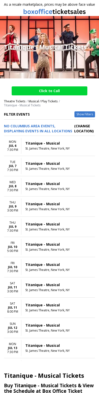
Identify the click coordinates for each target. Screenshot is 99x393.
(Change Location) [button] (84, 128)
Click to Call (49, 90)
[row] (49, 146)
